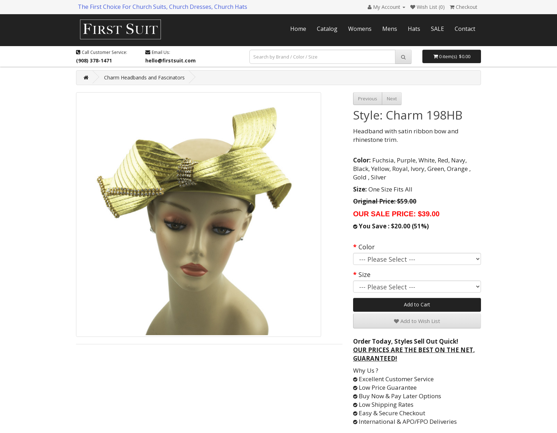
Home (298, 29)
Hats (414, 29)
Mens (389, 29)
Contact (465, 29)
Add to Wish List (417, 320)
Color (366, 247)
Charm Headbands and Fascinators (144, 77)
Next (392, 98)
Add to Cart (417, 304)
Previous (367, 98)
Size (364, 274)
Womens (360, 29)
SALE (437, 29)
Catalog (327, 29)
